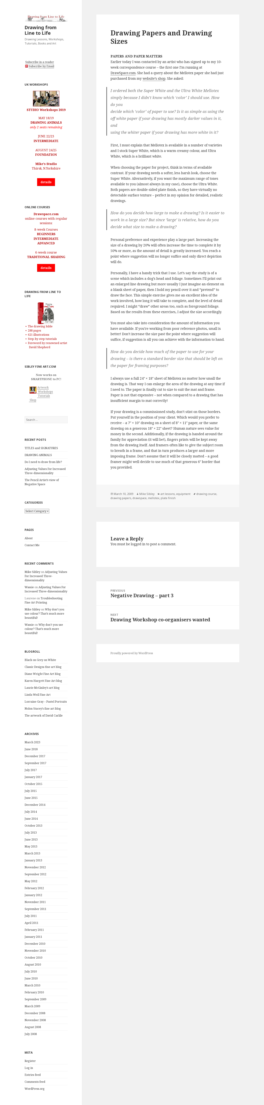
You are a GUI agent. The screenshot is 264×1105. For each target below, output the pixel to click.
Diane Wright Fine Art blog (43, 674)
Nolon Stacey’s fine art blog (43, 708)
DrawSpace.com (123, 73)
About (29, 538)
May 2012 (31, 881)
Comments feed (35, 1082)
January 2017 (33, 777)
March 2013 (32, 853)
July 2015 (31, 791)
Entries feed (33, 1075)
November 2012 (35, 867)
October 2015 (33, 784)
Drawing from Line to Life (41, 30)
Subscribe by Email (41, 66)
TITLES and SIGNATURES (41, 448)
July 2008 (31, 1034)
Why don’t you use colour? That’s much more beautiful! (44, 613)
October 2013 (33, 825)
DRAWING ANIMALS (38, 455)
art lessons (167, 494)
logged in (138, 544)
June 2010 (31, 978)
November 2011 (35, 902)
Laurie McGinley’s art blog (42, 688)
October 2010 (33, 957)
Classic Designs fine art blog (43, 667)
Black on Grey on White (40, 660)
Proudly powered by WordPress (131, 653)
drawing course (206, 494)
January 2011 (33, 937)
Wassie (29, 587)
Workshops (45, 392)
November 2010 (35, 951)
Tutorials (43, 396)
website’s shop (154, 78)
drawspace (140, 498)
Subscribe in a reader (39, 62)
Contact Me (32, 545)
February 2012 (34, 888)
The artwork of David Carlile (44, 715)
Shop (32, 400)
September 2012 (35, 874)
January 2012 (33, 895)
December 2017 (35, 756)
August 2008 (33, 1027)
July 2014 (31, 812)
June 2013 (31, 839)
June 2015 (31, 798)
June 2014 (31, 819)
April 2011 (31, 923)
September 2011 (35, 909)
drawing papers (120, 498)
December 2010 (35, 944)
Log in (29, 1068)
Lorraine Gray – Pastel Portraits (46, 701)
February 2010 (34, 992)
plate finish (168, 498)
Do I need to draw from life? (43, 462)
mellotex (153, 498)
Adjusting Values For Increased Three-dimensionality (46, 576)
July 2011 (31, 916)
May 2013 (31, 846)
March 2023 (32, 742)
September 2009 (35, 999)
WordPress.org (35, 1089)
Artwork (43, 387)
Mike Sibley (32, 572)
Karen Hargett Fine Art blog (43, 681)
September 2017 (35, 763)
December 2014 (35, 805)
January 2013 (33, 860)
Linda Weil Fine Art (37, 695)
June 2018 (31, 749)
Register (30, 1061)
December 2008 (35, 1013)
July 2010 (31, 971)
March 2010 (32, 985)
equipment (183, 494)
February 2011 (34, 930)
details (46, 182)
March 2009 (32, 1006)
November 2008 (35, 1020)
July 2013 (31, 832)
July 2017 (31, 770)
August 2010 (33, 964)
